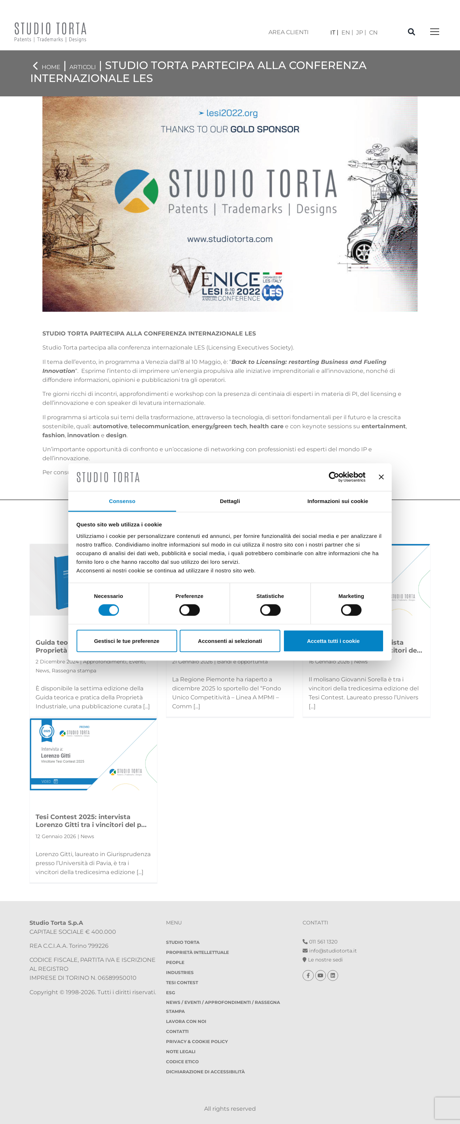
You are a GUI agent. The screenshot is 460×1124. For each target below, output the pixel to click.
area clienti (288, 32)
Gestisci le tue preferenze (127, 641)
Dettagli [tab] (230, 501)
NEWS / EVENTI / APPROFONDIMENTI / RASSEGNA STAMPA (223, 1007)
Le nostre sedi (323, 959)
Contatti (177, 1031)
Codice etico (182, 1061)
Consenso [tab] (122, 501)
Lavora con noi (186, 1021)
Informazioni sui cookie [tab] (338, 501)
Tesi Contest (182, 982)
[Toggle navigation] (434, 32)
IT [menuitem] (332, 32)
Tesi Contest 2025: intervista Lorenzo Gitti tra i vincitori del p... (91, 821)
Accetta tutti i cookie (333, 641)
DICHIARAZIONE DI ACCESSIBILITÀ (205, 1071)
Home (51, 67)
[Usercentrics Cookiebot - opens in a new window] (334, 477)
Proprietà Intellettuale (197, 952)
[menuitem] (334, 32)
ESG (170, 992)
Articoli (82, 67)
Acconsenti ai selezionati (230, 641)
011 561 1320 (320, 941)
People (175, 962)
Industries (180, 972)
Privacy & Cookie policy (197, 1041)
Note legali (181, 1051)
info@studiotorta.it (330, 950)
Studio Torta (182, 942)
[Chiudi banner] (381, 477)
